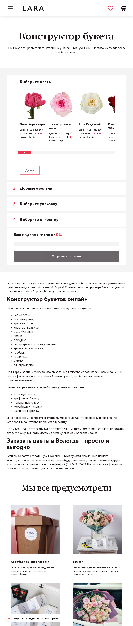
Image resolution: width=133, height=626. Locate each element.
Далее (29, 170)
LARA (33, 8)
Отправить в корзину (66, 256)
